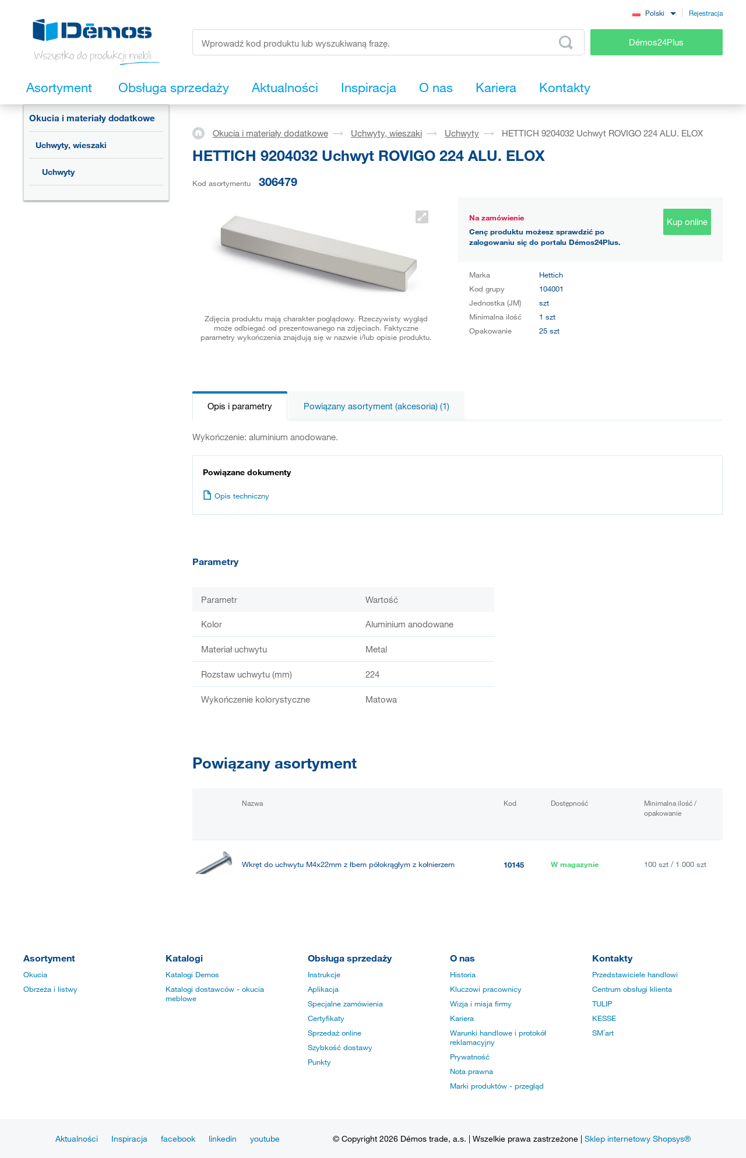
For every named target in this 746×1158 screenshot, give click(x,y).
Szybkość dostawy (340, 1047)
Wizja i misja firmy (481, 1003)
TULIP (602, 1003)
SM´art (603, 1032)
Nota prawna (471, 1071)
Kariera (462, 1018)
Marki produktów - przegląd (497, 1085)
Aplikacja (323, 989)
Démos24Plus (656, 42)
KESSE (604, 1018)
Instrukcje (324, 974)
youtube (265, 1138)
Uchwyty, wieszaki (71, 145)
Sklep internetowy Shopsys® (638, 1138)
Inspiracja (129, 1138)
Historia (463, 974)
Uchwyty (58, 172)
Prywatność (470, 1056)
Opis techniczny (236, 495)
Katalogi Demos (192, 974)
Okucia (35, 974)
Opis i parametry (239, 406)
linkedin (223, 1138)
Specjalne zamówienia (345, 1003)
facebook (178, 1138)
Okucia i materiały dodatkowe (92, 118)
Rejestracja (706, 12)
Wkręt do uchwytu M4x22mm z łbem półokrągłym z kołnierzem (348, 864)
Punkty (319, 1061)
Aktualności (76, 1138)
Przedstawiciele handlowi (635, 974)
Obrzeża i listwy (50, 989)
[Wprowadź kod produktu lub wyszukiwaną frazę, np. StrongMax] (388, 42)
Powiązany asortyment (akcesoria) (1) (376, 406)
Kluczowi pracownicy (486, 989)
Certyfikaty (326, 1018)
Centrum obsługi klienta (632, 989)
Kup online (687, 221)
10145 (514, 864)
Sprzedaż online (334, 1032)
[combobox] (654, 12)
